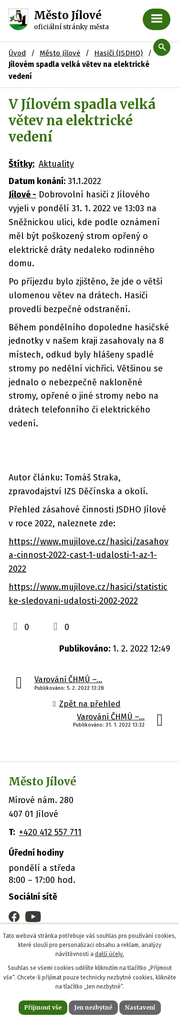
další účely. (109, 954)
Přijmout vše (43, 1007)
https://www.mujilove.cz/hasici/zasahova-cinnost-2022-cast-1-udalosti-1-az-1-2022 (88, 555)
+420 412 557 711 (50, 832)
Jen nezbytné (93, 1007)
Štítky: (21, 164)
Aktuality (56, 164)
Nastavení (140, 1007)
